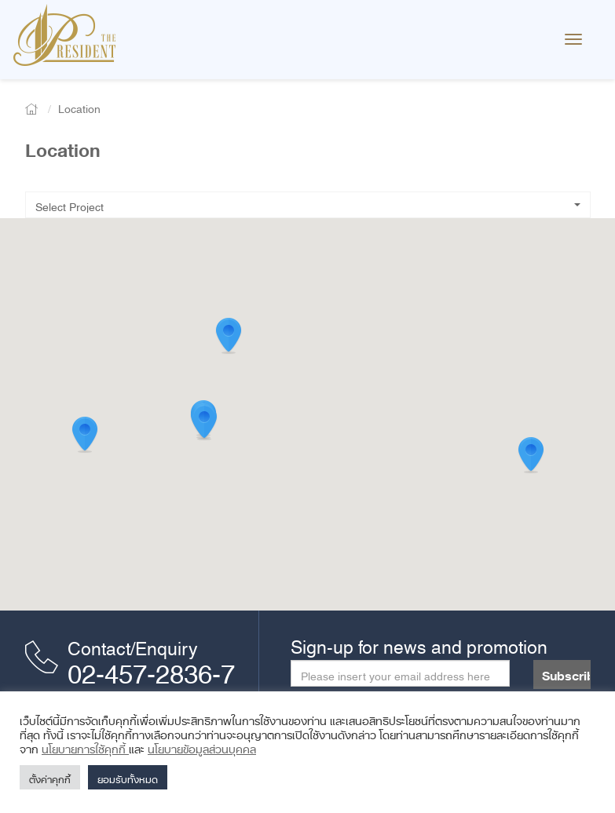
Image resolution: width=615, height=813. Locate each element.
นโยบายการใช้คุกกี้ (85, 746)
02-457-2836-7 (151, 668)
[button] (531, 455)
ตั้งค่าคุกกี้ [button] (50, 777)
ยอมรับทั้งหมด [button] (127, 777)
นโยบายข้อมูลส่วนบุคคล (202, 746)
